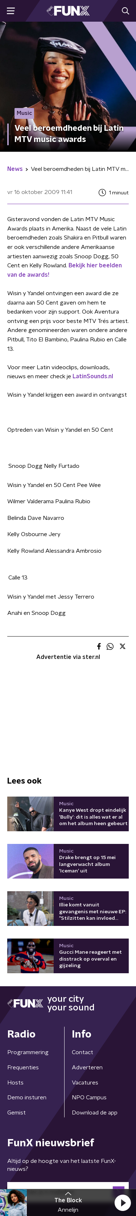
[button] (122, 1202)
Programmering (28, 1052)
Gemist (16, 1113)
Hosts (15, 1083)
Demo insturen (26, 1097)
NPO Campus (89, 1097)
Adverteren (87, 1067)
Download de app (95, 1113)
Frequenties (23, 1067)
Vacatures (85, 1083)
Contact (82, 1052)
